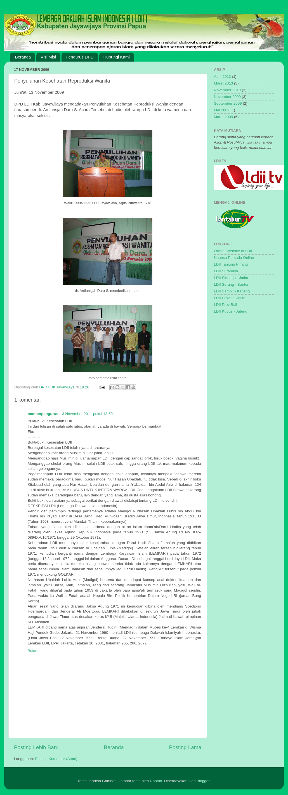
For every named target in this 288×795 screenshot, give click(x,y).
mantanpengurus (43, 414)
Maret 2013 (223, 83)
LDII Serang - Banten (231, 284)
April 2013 (222, 76)
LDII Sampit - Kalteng (232, 291)
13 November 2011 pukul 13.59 (86, 414)
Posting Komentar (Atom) (56, 759)
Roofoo (156, 781)
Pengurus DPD (80, 57)
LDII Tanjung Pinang (231, 264)
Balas (32, 651)
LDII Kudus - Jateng (230, 311)
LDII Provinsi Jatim (229, 298)
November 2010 (227, 90)
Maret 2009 (223, 117)
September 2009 (228, 103)
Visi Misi (48, 57)
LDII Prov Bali (225, 304)
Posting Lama (185, 747)
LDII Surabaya (226, 271)
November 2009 (227, 97)
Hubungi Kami (116, 57)
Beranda (23, 57)
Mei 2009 (222, 110)
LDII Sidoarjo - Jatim (231, 278)
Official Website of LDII (233, 251)
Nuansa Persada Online (234, 257)
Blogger (203, 781)
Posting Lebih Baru (36, 747)
